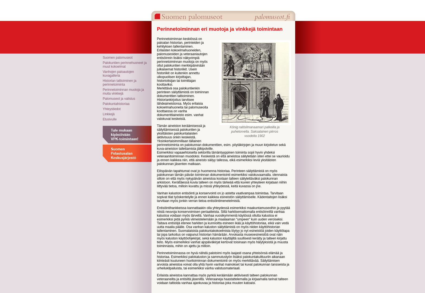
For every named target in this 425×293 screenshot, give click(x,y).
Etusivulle (110, 119)
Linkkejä (109, 114)
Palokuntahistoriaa (116, 104)
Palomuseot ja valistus (119, 99)
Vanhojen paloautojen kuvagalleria (118, 73)
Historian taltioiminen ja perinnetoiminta (119, 82)
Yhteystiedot (112, 109)
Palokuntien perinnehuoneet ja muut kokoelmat (125, 64)
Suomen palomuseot (118, 58)
